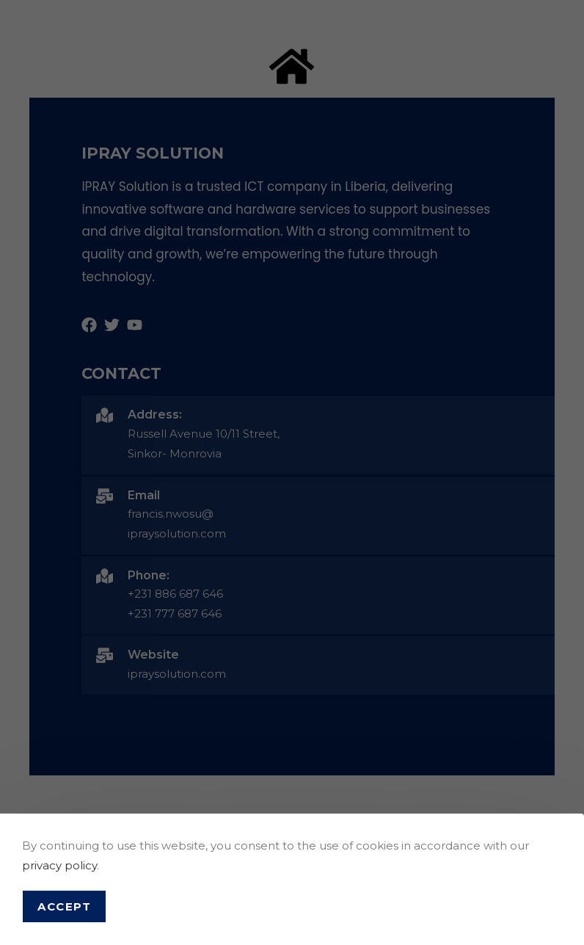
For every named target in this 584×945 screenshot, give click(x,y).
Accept (64, 906)
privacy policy (59, 865)
